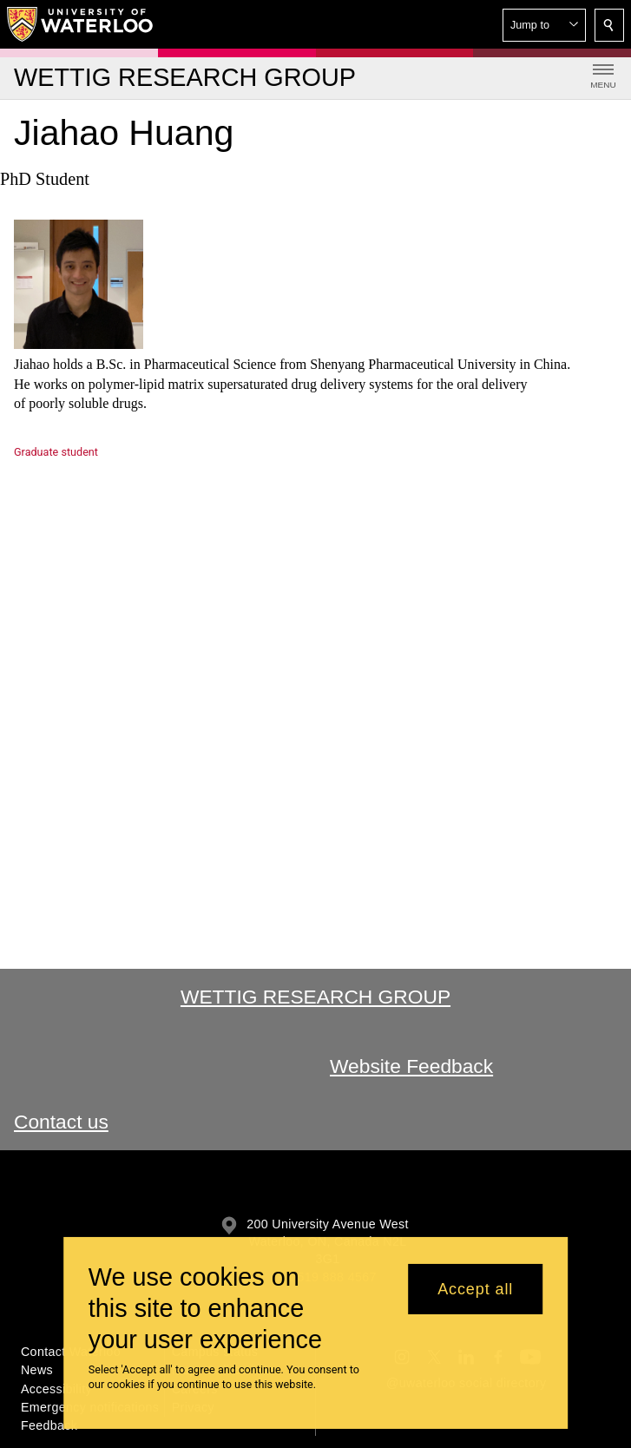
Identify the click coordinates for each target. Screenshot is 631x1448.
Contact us (61, 1121)
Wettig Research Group (315, 996)
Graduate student (56, 451)
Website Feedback (411, 1066)
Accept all (475, 1289)
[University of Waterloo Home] (80, 24)
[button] (544, 25)
